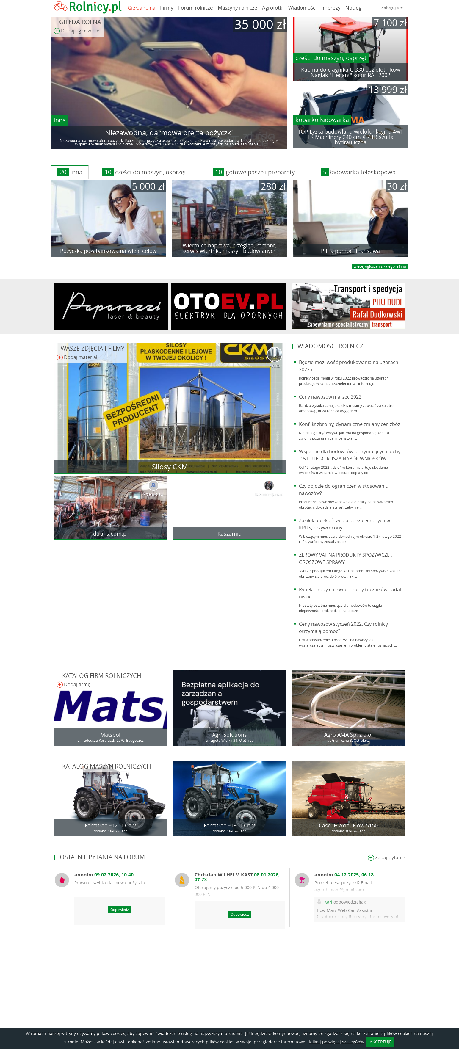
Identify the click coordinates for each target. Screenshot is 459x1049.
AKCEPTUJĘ (380, 1042)
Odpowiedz (119, 909)
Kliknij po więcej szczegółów (336, 1042)
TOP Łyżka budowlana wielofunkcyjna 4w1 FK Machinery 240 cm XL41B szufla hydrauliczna (350, 137)
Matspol (110, 734)
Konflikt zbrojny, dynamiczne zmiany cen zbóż (349, 424)
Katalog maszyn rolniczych (106, 766)
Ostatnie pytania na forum (102, 857)
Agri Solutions (229, 734)
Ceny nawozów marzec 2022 (330, 396)
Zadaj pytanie (386, 858)
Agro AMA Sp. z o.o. (348, 734)
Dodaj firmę (73, 685)
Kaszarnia (229, 533)
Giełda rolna (141, 7)
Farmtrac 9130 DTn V (229, 825)
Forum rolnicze (195, 7)
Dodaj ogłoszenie (76, 31)
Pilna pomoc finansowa (350, 250)
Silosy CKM (170, 466)
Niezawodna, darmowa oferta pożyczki (169, 132)
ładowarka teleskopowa (358, 172)
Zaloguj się (392, 7)
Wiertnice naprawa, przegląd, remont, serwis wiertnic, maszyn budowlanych (229, 248)
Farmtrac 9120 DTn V (110, 825)
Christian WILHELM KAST (237, 877)
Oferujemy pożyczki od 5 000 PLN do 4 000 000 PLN (237, 891)
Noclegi (354, 7)
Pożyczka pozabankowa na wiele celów (108, 250)
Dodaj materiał (77, 357)
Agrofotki (272, 7)
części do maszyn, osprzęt (330, 58)
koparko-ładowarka (322, 120)
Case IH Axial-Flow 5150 (348, 825)
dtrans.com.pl (110, 533)
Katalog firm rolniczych (101, 676)
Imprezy (331, 7)
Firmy (166, 7)
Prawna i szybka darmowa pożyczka (109, 882)
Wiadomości (302, 7)
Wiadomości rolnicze (331, 346)
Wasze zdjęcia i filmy (92, 348)
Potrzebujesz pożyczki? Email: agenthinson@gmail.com (343, 886)
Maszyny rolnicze (237, 7)
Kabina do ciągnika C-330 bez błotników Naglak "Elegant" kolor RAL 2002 (350, 72)
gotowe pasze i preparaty (254, 172)
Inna (60, 120)
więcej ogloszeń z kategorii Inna (380, 266)
